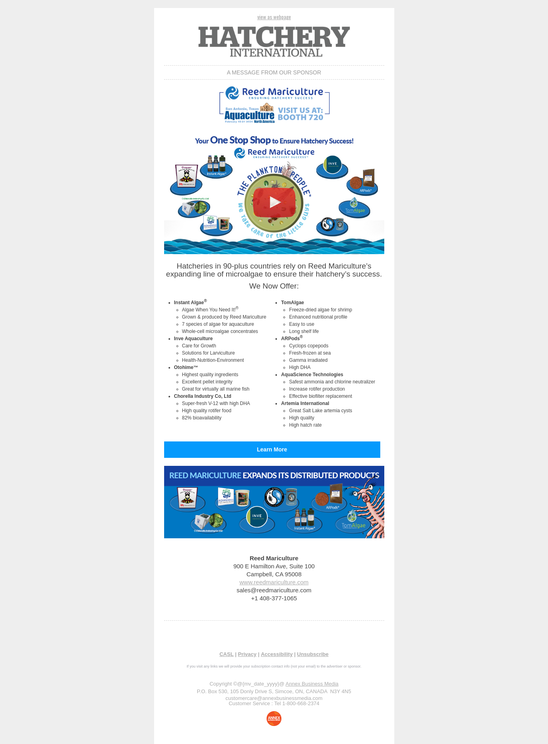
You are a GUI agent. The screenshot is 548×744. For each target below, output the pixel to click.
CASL (226, 654)
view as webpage (274, 17)
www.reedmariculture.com (274, 582)
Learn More (272, 449)
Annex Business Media (311, 684)
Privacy (247, 654)
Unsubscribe (313, 654)
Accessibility (277, 654)
